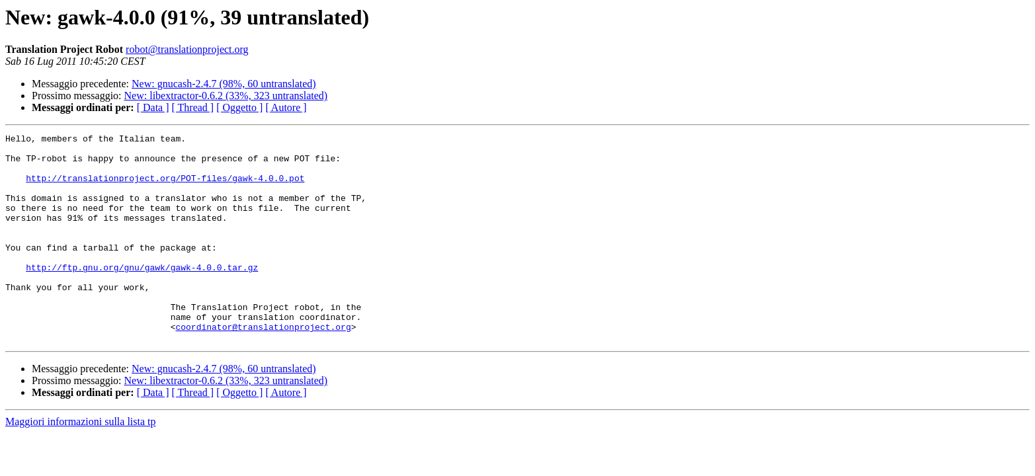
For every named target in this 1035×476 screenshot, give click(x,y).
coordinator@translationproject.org (263, 366)
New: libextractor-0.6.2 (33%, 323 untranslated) (226, 95)
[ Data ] (153, 107)
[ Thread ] (193, 107)
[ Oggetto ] (239, 107)
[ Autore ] (285, 107)
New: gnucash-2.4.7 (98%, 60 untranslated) (224, 83)
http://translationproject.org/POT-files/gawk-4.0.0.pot (165, 188)
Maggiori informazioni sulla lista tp (80, 463)
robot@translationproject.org (187, 49)
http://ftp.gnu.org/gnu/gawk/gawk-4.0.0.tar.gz (142, 295)
